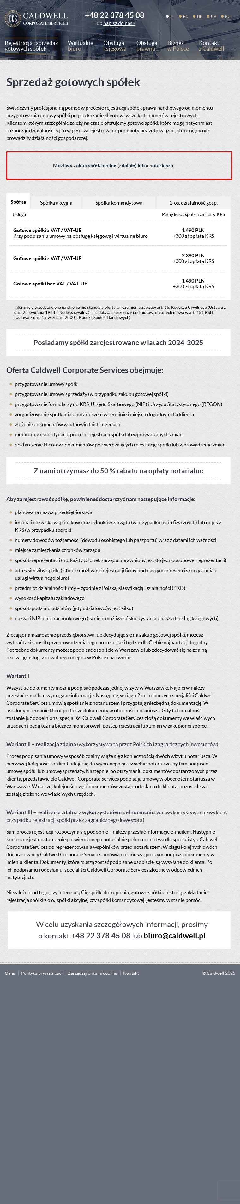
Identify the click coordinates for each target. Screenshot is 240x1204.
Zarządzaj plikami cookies (93, 973)
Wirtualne (80, 46)
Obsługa (114, 46)
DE (199, 17)
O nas (10, 973)
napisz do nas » (119, 23)
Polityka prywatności (42, 973)
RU (228, 17)
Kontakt (211, 46)
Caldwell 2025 (221, 973)
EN (185, 17)
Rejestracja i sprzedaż (31, 46)
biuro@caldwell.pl (175, 935)
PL (172, 17)
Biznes (178, 46)
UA (213, 17)
